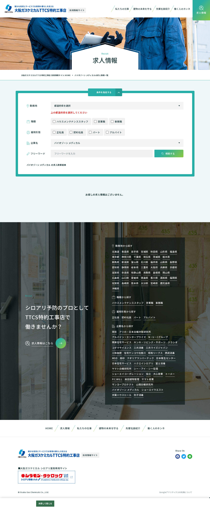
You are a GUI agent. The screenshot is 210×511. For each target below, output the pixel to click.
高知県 (163, 278)
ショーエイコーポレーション (128, 374)
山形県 (163, 251)
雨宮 (114, 331)
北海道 (115, 251)
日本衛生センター (166, 358)
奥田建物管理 (132, 379)
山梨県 (163, 262)
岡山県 (166, 272)
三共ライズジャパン (157, 347)
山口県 (125, 278)
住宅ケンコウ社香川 (135, 353)
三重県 (144, 267)
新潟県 (125, 262)
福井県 (154, 262)
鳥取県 (147, 272)
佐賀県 (115, 283)
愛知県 (115, 267)
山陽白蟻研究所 (144, 384)
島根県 (156, 272)
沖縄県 (115, 288)
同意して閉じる (45, 503)
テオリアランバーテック (140, 358)
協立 (148, 374)
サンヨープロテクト (123, 384)
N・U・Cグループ (158, 337)
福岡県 (173, 278)
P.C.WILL (117, 379)
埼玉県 (147, 257)
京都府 (173, 267)
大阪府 (154, 267)
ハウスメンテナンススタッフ (72, 121)
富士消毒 (160, 363)
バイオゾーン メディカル (125, 389)
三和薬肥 (117, 353)
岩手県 (134, 251)
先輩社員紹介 (163, 8)
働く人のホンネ (182, 8)
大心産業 (158, 374)
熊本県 (134, 283)
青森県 (125, 251)
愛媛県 (134, 278)
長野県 (173, 262)
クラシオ (172, 342)
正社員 (60, 132)
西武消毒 (170, 353)
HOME (49, 428)
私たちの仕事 (122, 8)
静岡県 (125, 267)
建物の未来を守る (142, 8)
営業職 (101, 121)
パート (96, 132)
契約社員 (78, 132)
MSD (115, 358)
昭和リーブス (155, 353)
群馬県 (115, 262)
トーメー (170, 374)
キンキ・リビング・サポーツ (149, 342)
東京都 (115, 257)
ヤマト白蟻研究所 (121, 368)
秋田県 (154, 251)
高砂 (122, 358)
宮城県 (144, 251)
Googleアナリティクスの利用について (175, 492)
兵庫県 (163, 267)
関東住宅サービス (121, 342)
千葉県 (137, 257)
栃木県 (166, 257)
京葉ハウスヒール (121, 395)
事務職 (118, 121)
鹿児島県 (165, 283)
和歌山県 (136, 272)
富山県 (134, 262)
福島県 (173, 251)
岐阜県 (134, 267)
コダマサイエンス (121, 347)
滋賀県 (115, 272)
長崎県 (125, 283)
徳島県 (144, 278)
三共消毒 (139, 347)
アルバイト (116, 132)
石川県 (144, 262)
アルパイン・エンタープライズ (129, 337)
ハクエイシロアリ (143, 363)
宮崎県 (154, 283)
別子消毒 (139, 395)
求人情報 (65, 428)
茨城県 (156, 257)
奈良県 (125, 272)
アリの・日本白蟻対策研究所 (135, 331)
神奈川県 (126, 257)
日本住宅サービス (121, 363)
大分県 (144, 283)
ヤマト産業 (148, 379)
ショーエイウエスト (152, 389)
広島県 (115, 278)
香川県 (154, 278)
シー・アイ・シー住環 (146, 368)
